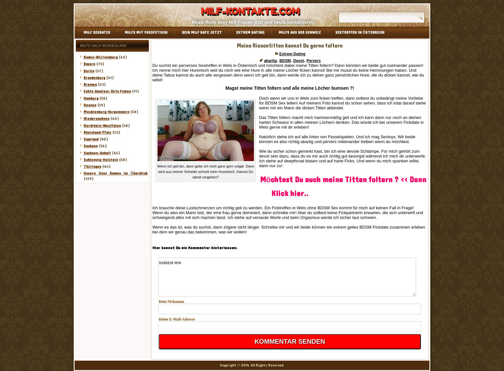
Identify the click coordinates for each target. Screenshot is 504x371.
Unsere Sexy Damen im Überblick (116, 173)
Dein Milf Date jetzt (202, 32)
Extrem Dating (250, 32)
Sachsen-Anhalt (97, 153)
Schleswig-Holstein (101, 159)
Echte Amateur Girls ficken (107, 91)
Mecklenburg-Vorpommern (106, 111)
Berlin (89, 71)
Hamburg (91, 98)
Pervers (314, 61)
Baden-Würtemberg (101, 57)
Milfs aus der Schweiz (300, 32)
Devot (298, 61)
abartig (270, 61)
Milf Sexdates (97, 32)
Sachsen (91, 145)
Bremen (90, 84)
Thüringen (92, 166)
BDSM (285, 61)
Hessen (90, 105)
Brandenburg (94, 77)
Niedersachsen (96, 118)
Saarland (91, 139)
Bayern (89, 64)
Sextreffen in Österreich (359, 32)
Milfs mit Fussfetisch (146, 32)
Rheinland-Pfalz (97, 132)
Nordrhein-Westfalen (102, 125)
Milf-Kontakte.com (250, 11)
